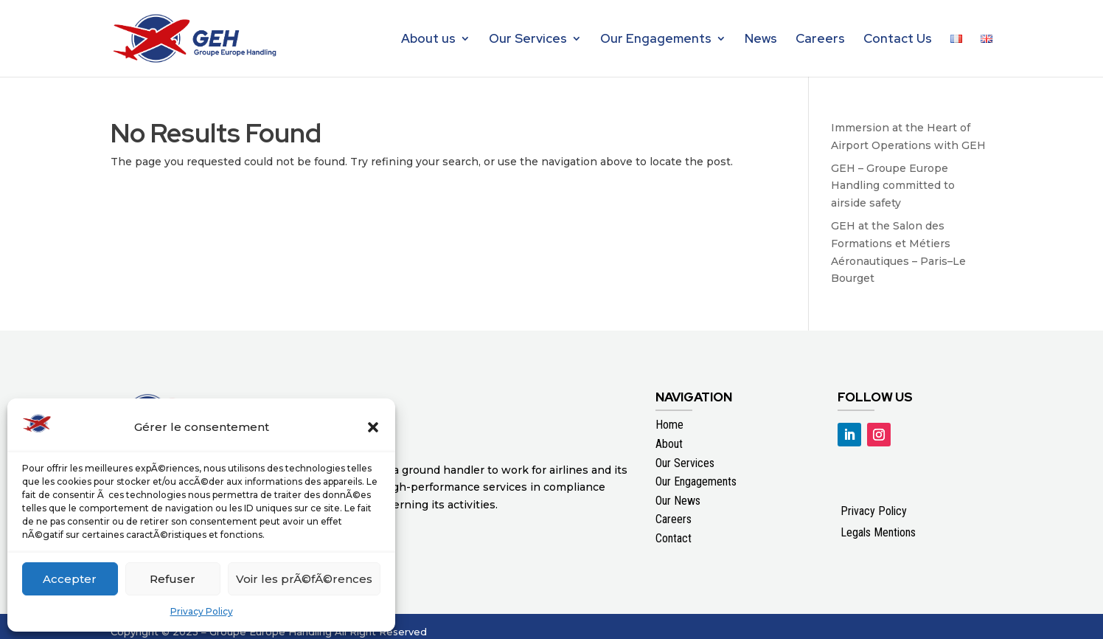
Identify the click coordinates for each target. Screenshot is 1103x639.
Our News (677, 501)
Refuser (172, 579)
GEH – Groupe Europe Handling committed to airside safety (893, 186)
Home (669, 425)
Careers (820, 39)
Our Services (528, 39)
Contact (673, 538)
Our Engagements (655, 39)
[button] (373, 427)
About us (428, 39)
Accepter (70, 579)
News (761, 39)
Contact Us (897, 39)
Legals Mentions (878, 532)
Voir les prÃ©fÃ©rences (304, 579)
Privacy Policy (201, 611)
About (669, 444)
